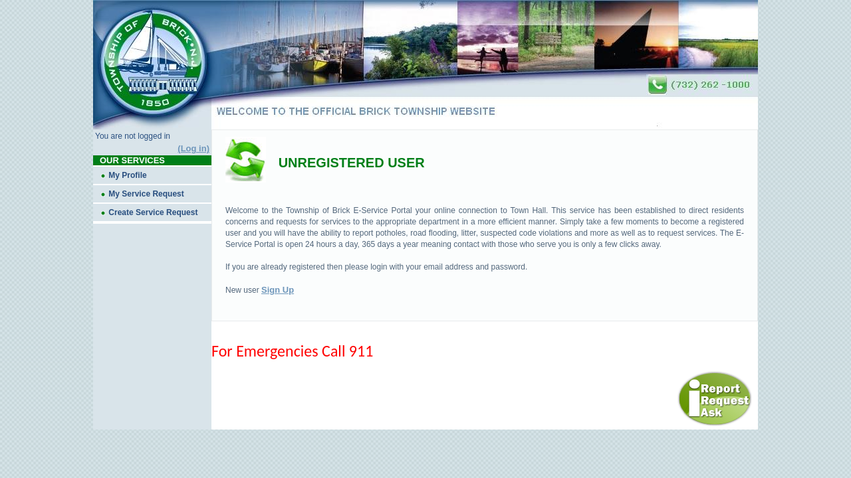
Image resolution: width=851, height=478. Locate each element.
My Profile (127, 175)
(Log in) (193, 148)
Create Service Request (152, 212)
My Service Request (145, 194)
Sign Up (277, 290)
